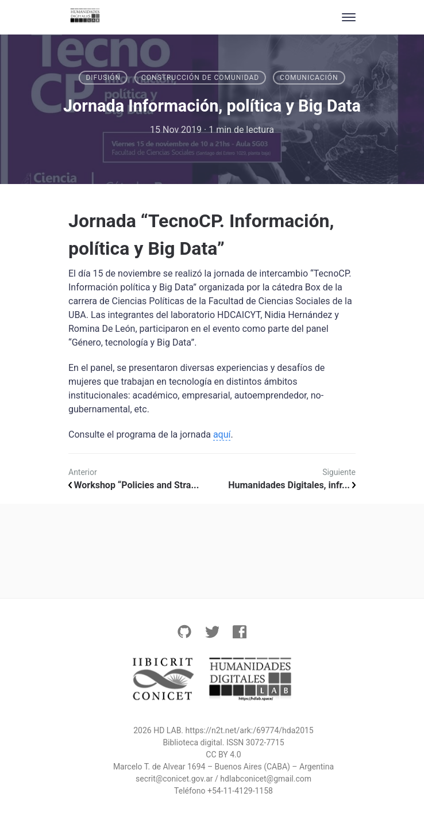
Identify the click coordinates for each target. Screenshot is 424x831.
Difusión (103, 78)
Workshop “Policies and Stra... (133, 485)
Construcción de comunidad (200, 78)
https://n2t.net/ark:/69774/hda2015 (250, 730)
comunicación (309, 78)
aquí (222, 434)
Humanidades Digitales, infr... (292, 485)
